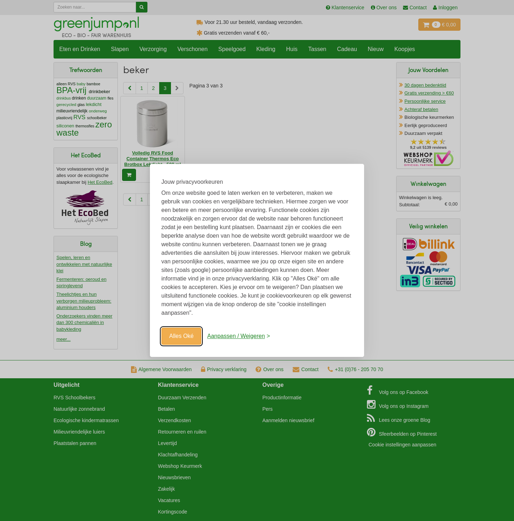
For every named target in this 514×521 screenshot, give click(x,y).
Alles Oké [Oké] (181, 336)
